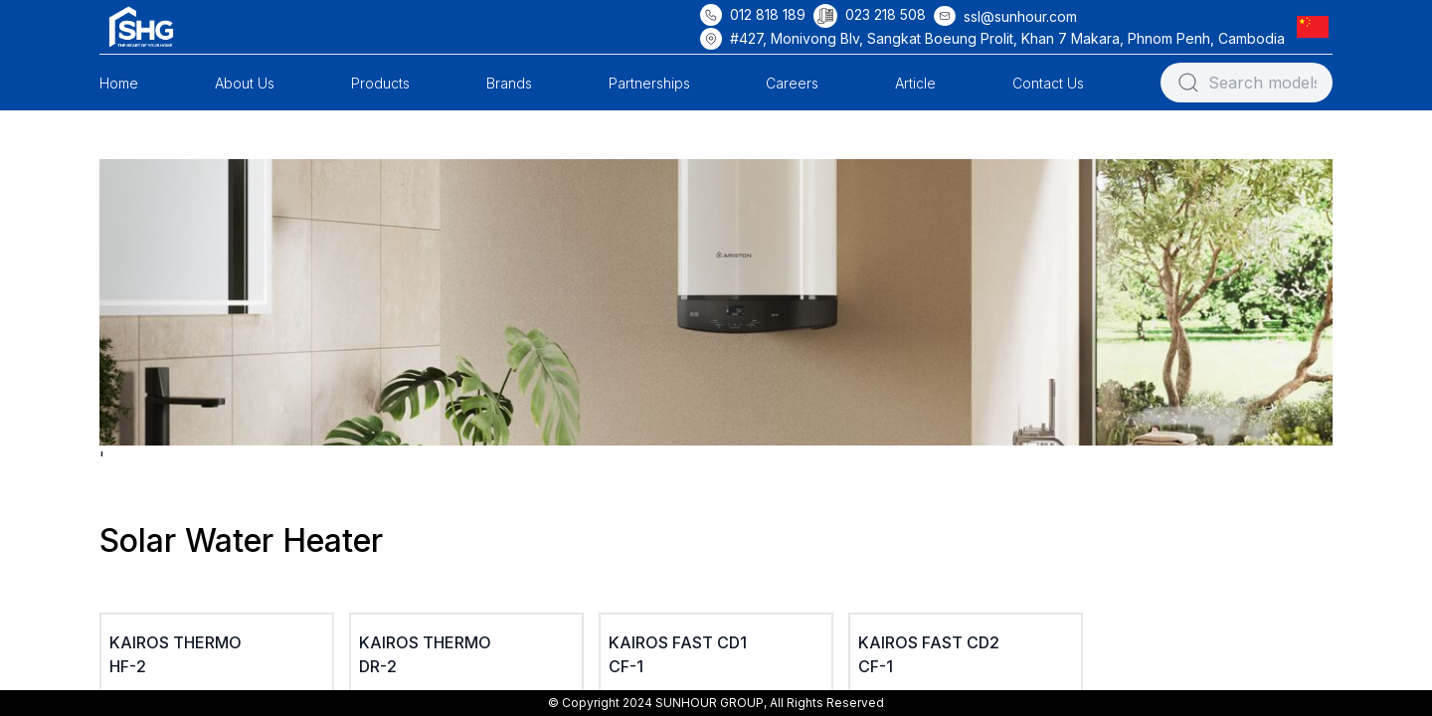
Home (118, 83)
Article (915, 83)
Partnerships (649, 83)
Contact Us (1048, 83)
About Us (244, 83)
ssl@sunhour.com (1020, 16)
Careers (792, 83)
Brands (509, 83)
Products (380, 83)
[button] (1317, 26)
